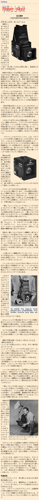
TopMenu (4, 2)
